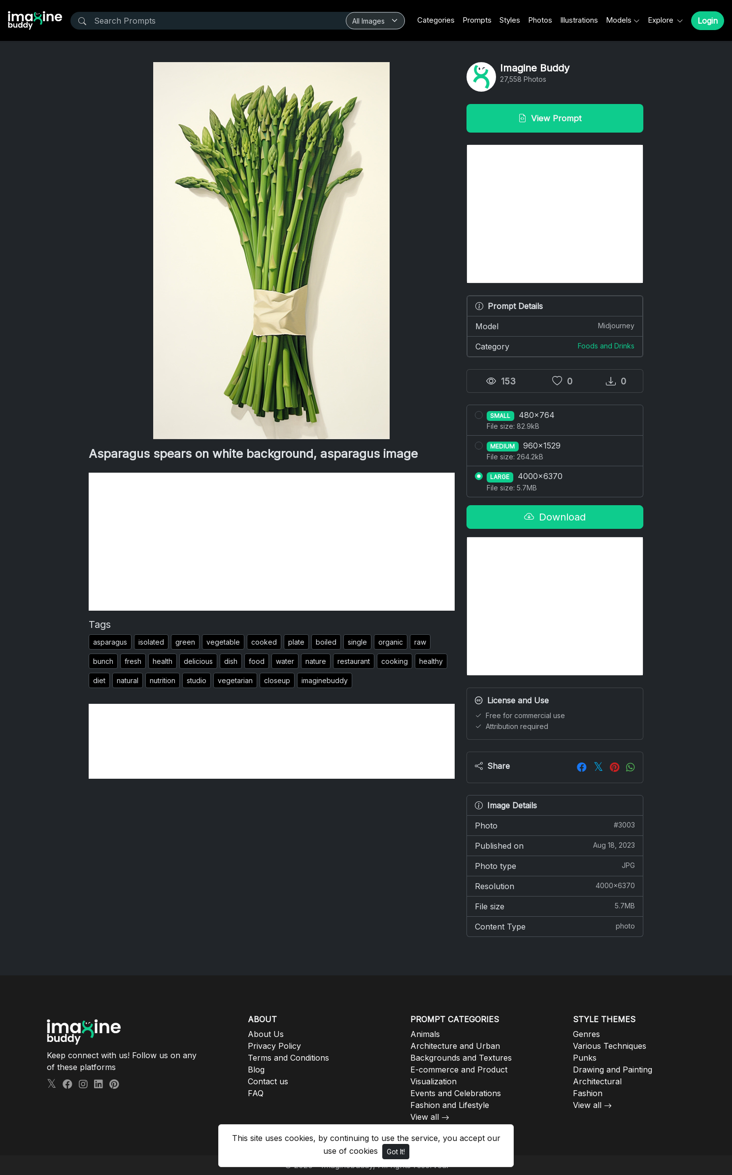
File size (555, 905)
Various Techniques (609, 1046)
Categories (436, 20)
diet (99, 680)
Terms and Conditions (288, 1058)
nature (315, 661)
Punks (585, 1058)
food (257, 661)
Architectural (597, 1081)
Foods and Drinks (606, 346)
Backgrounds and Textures (461, 1058)
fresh (133, 661)
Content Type (555, 926)
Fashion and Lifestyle (449, 1105)
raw (420, 642)
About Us (266, 1034)
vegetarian (235, 680)
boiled (326, 642)
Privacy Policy (274, 1046)
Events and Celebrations (455, 1093)
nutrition (162, 680)
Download (555, 517)
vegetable (223, 642)
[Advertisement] (272, 542)
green (185, 642)
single (357, 642)
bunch (103, 661)
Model (554, 325)
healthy (431, 661)
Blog (256, 1069)
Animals (425, 1034)
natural (127, 680)
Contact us (268, 1081)
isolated (151, 642)
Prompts (477, 20)
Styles (509, 20)
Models (619, 20)
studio (196, 680)
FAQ (256, 1093)
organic (390, 642)
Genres (586, 1034)
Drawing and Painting (612, 1069)
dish (230, 661)
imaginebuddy (324, 680)
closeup (277, 680)
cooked (264, 642)
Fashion (587, 1093)
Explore (661, 20)
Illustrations (579, 20)
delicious (198, 661)
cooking (394, 661)
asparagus (110, 642)
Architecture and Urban (455, 1046)
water (285, 661)
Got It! (396, 1151)
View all (424, 1117)
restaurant (353, 661)
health (162, 661)
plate (296, 642)
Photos (540, 20)
